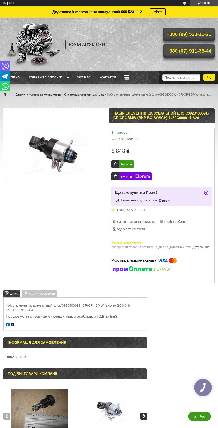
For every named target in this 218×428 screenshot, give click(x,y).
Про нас (83, 77)
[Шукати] (209, 77)
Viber (158, 12)
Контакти (107, 77)
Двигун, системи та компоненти (38, 94)
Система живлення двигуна (84, 94)
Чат (200, 416)
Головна (12, 77)
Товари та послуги (45, 77)
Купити (126, 164)
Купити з (135, 176)
